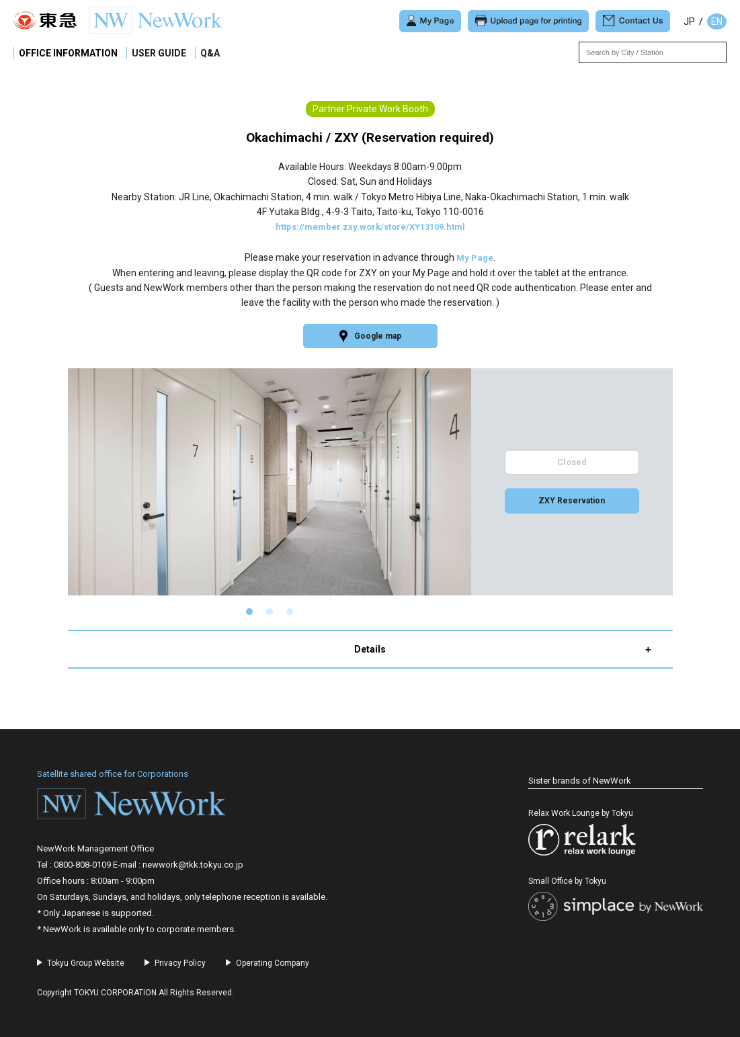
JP (689, 21)
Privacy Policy (180, 963)
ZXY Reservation (572, 502)
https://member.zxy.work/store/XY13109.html (370, 226)
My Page (475, 256)
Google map (370, 336)
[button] (249, 612)
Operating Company (272, 963)
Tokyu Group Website (85, 963)
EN (717, 21)
